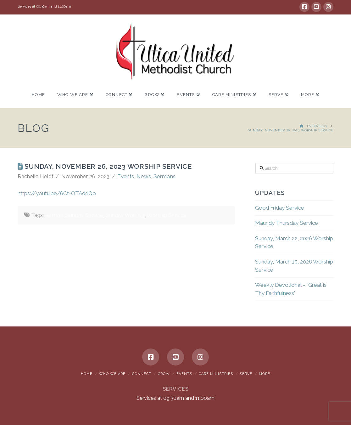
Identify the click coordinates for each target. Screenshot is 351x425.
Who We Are (112, 374)
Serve (246, 374)
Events (125, 176)
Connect (141, 374)
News (143, 176)
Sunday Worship (125, 215)
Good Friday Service (279, 208)
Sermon (53, 215)
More (264, 374)
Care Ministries (216, 374)
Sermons (164, 176)
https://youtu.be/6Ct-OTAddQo (57, 193)
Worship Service (167, 215)
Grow (164, 374)
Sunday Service (84, 215)
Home (86, 374)
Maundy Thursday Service (286, 223)
